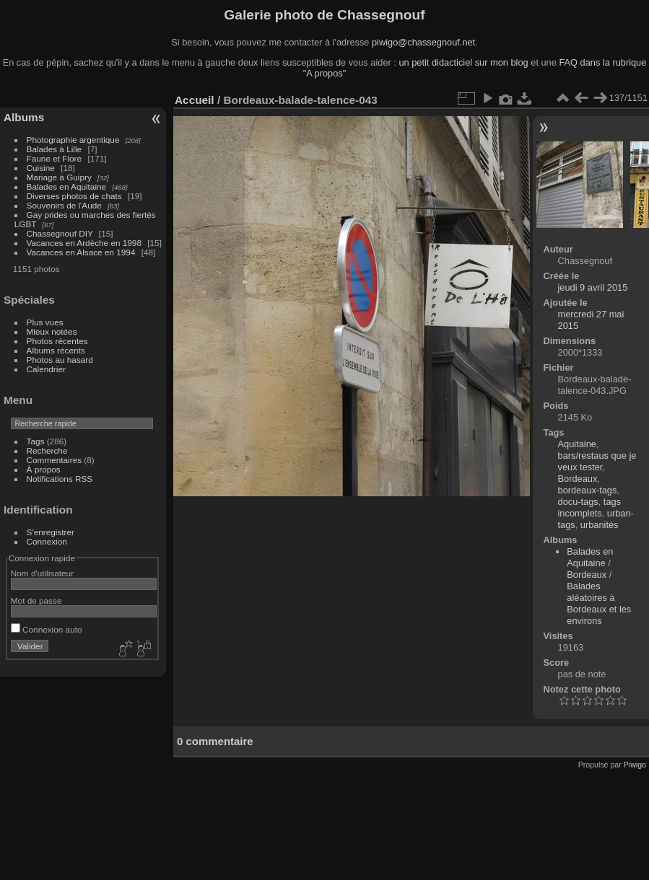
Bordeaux (578, 478)
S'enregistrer (50, 532)
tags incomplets (590, 507)
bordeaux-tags (587, 490)
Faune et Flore (54, 158)
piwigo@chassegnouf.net (423, 42)
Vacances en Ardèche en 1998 (84, 242)
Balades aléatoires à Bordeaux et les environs (599, 603)
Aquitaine (577, 444)
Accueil (194, 100)
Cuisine (41, 167)
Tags (36, 441)
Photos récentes (57, 341)
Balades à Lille (54, 149)
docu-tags (578, 501)
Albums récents (56, 350)
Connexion (47, 541)
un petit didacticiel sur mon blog (463, 62)
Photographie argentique (73, 139)
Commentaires (54, 460)
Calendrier (46, 369)
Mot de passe (36, 600)
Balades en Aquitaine (67, 186)
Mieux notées (52, 331)
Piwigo (635, 764)
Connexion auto (46, 629)
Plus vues (45, 322)
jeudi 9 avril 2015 (593, 287)
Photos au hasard (60, 359)
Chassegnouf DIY (60, 233)
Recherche (47, 450)
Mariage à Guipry (59, 177)
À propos (44, 469)
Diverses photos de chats (74, 196)
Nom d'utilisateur (42, 573)
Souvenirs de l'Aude (64, 205)
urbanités (599, 524)
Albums (24, 117)
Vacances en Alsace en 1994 (81, 252)
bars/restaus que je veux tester (597, 461)
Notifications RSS (60, 478)
